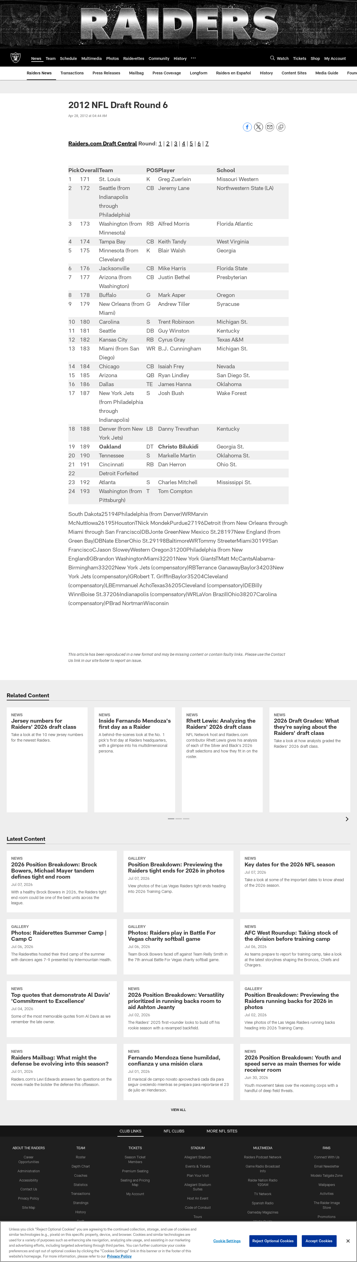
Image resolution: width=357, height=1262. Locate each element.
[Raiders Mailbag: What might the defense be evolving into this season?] (62, 1069)
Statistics (81, 1185)
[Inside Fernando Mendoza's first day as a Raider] (134, 734)
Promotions (327, 1217)
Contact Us (28, 1189)
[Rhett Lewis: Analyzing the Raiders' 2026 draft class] (222, 736)
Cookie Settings (227, 1241)
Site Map (28, 1207)
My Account (135, 1194)
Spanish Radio (263, 1203)
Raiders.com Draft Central (102, 143)
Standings (80, 1203)
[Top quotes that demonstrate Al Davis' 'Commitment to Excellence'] (62, 1006)
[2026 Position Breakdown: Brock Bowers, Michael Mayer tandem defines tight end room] (62, 881)
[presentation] (348, 820)
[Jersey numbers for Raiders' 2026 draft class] (47, 728)
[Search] (272, 58)
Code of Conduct (198, 1207)
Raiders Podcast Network (262, 1157)
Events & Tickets (197, 1166)
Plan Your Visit (198, 1175)
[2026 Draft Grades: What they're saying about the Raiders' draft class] (309, 731)
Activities (327, 1193)
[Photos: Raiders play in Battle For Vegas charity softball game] (179, 944)
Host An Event (197, 1198)
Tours (198, 1217)
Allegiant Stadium (197, 1157)
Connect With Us (326, 1157)
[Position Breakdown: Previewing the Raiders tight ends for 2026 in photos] (179, 876)
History (80, 1212)
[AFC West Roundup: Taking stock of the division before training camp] (295, 946)
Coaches (80, 1175)
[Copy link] (280, 127)
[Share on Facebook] (247, 130)
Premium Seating (135, 1171)
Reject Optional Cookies (273, 1241)
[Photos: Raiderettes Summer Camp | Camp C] (62, 944)
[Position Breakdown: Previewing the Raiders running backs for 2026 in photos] (295, 1009)
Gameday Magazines (262, 1212)
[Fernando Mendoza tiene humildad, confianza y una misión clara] (179, 1071)
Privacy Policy (28, 1198)
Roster (81, 1157)
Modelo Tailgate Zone (326, 1175)
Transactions (80, 1193)
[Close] (348, 1241)
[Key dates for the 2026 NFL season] (295, 873)
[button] (171, 819)
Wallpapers (327, 1185)
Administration (29, 1171)
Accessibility (28, 1180)
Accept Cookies (319, 1241)
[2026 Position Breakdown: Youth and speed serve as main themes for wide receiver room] (295, 1072)
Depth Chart (81, 1166)
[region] (178, 1241)
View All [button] (178, 1110)
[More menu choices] (193, 58)
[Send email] (269, 130)
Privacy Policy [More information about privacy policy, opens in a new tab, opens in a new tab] (119, 1256)
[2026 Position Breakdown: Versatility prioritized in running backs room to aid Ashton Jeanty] (179, 1009)
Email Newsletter (326, 1166)
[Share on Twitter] (258, 130)
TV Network (262, 1194)
